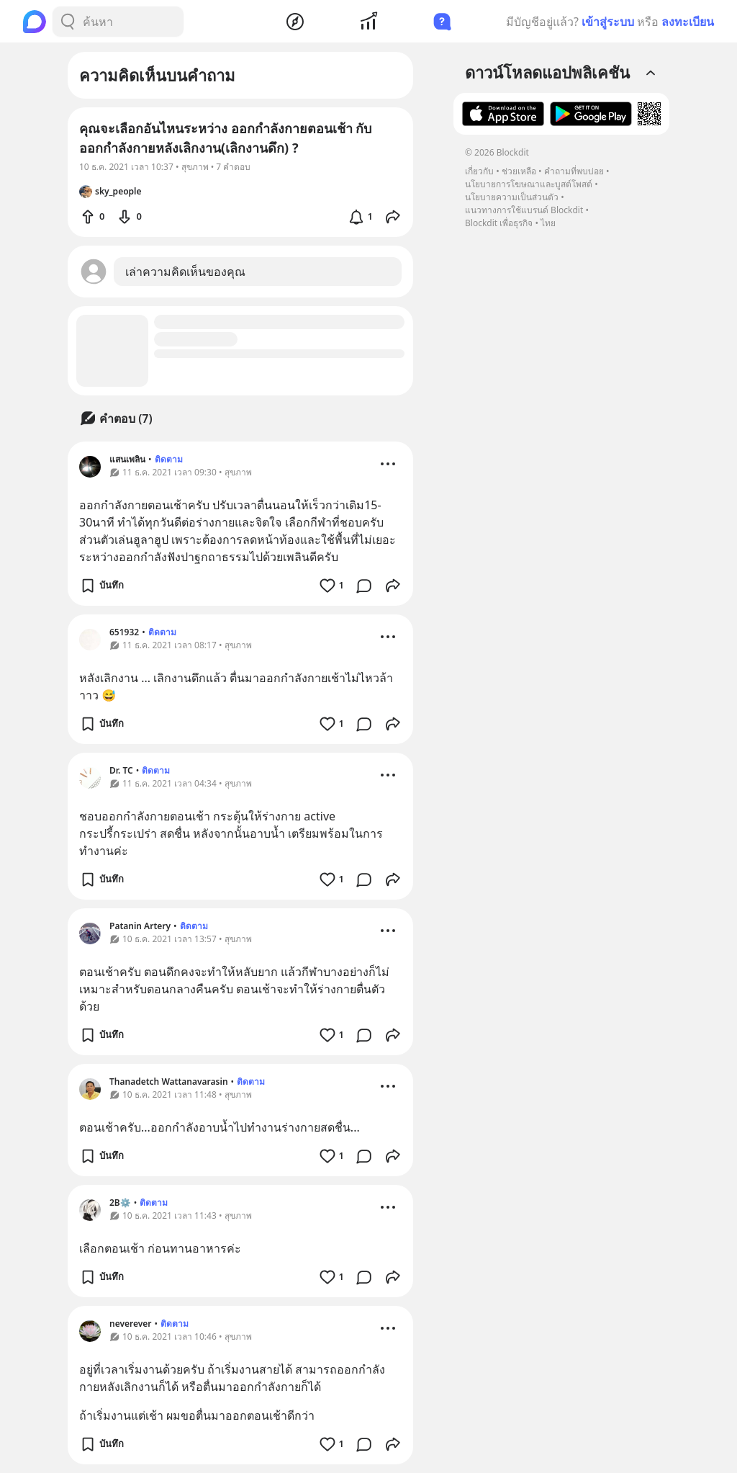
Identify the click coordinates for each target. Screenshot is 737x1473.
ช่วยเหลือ (519, 171)
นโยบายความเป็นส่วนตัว (512, 197)
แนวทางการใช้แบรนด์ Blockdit (524, 210)
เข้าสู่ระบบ (608, 22)
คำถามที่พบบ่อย (574, 171)
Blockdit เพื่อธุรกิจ (499, 223)
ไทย (548, 223)
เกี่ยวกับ (479, 171)
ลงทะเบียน (687, 22)
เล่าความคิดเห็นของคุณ (185, 271)
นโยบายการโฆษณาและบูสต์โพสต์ (528, 184)
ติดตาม (169, 459)
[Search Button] (67, 21)
